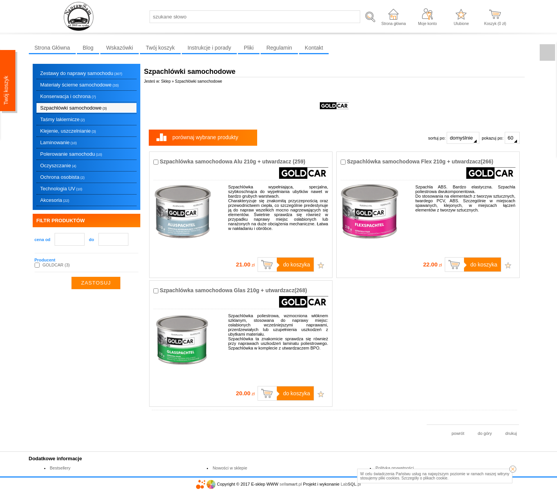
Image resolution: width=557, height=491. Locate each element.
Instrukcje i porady (209, 48)
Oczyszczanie (58, 165)
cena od (43, 239)
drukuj (511, 433)
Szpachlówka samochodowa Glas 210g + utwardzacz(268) (233, 290)
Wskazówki (119, 48)
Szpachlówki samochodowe (73, 108)
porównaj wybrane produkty (205, 137)
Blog (88, 48)
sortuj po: (453, 138)
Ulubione (461, 24)
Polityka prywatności (395, 468)
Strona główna (393, 24)
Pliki (249, 48)
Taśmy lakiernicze (62, 119)
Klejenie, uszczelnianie (68, 131)
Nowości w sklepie (230, 468)
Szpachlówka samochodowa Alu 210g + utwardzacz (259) (232, 161)
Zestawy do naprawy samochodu (81, 73)
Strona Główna (52, 48)
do (91, 239)
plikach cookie (435, 478)
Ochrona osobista (62, 177)
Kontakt (314, 48)
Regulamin (279, 48)
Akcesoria (55, 200)
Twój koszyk (160, 48)
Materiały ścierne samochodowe (79, 85)
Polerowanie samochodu (71, 154)
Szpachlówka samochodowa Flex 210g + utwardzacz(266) (420, 161)
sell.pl (290, 484)
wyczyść (130, 283)
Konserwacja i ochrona (68, 96)
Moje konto (427, 24)
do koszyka (296, 264)
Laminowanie (58, 142)
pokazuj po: (500, 138)
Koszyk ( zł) (495, 24)
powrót (458, 433)
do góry (485, 433)
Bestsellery (60, 468)
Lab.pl (351, 484)
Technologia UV (61, 188)
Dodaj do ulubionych (321, 265)
